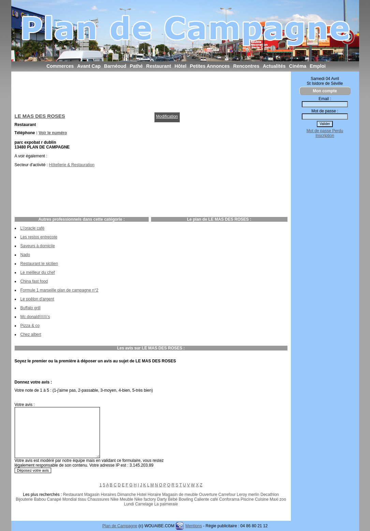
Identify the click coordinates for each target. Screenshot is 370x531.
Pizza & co (30, 325)
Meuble (126, 499)
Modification (167, 116)
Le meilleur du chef (37, 272)
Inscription (324, 135)
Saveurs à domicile (37, 246)
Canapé (54, 499)
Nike (114, 499)
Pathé (136, 66)
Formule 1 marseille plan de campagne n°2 (59, 290)
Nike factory (145, 499)
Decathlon (270, 494)
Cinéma (298, 66)
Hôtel (181, 66)
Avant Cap (89, 66)
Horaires (108, 494)
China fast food (34, 281)
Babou (40, 499)
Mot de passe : (324, 111)
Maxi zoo (278, 499)
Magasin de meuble (180, 494)
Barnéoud (115, 66)
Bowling (186, 499)
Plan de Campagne (119, 526)
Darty (162, 499)
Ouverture (208, 494)
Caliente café (206, 499)
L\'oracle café (32, 228)
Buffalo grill (30, 308)
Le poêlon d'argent (37, 299)
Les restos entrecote (39, 237)
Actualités (274, 66)
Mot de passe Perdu (325, 130)
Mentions (193, 526)
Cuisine (261, 499)
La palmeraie (166, 504)
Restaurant (158, 66)
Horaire (154, 494)
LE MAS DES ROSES (40, 116)
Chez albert (30, 334)
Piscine (247, 499)
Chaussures (98, 499)
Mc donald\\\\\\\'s (35, 316)
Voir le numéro (53, 132)
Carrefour (227, 494)
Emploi (318, 66)
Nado (25, 254)
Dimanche (126, 494)
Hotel (141, 494)
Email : (325, 98)
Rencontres (246, 66)
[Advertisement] (139, 90)
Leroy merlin (248, 494)
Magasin (92, 494)
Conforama (229, 499)
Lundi (129, 504)
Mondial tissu (74, 499)
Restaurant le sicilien (39, 263)
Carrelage (144, 504)
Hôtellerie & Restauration (71, 164)
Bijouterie (24, 499)
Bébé (173, 499)
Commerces (60, 66)
